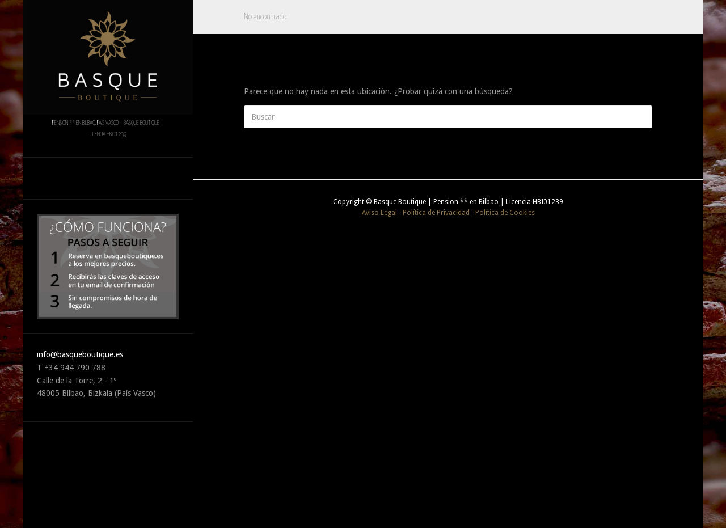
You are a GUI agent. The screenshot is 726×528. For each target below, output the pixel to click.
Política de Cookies (505, 213)
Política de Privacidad (436, 213)
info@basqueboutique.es (80, 354)
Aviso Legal (379, 213)
